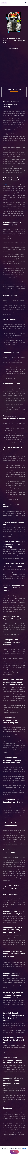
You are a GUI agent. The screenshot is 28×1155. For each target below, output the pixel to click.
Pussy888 (5, 184)
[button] (25, 3)
